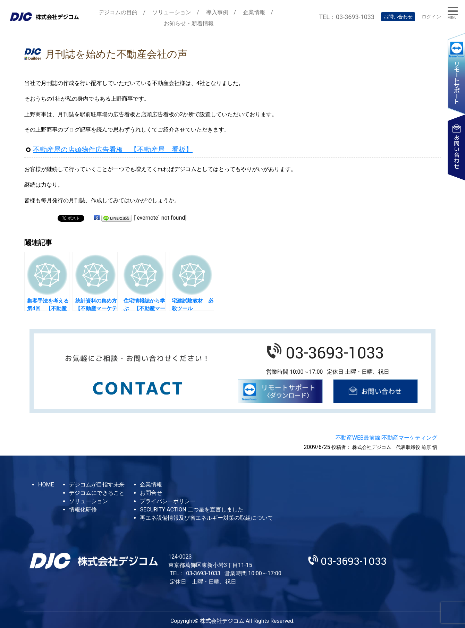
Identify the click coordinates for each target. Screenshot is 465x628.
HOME (46, 484)
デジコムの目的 (118, 12)
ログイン (431, 16)
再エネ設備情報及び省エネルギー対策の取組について (206, 518)
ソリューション (171, 12)
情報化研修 (83, 509)
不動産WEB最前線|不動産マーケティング (386, 437)
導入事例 (217, 12)
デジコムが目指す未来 (97, 484)
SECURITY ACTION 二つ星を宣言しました (191, 509)
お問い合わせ (398, 16)
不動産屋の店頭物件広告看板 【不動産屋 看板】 (113, 149)
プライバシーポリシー (167, 501)
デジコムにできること (97, 493)
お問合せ (151, 493)
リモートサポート (456, 73)
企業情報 (254, 12)
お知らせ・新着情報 (189, 23)
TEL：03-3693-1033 (346, 16)
